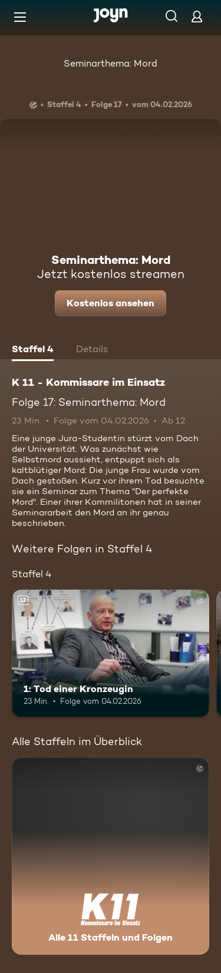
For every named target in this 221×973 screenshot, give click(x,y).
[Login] (197, 16)
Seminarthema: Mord (110, 63)
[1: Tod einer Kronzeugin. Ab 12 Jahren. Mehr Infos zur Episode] (110, 654)
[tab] (32, 350)
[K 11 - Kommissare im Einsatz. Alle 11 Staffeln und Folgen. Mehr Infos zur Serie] (110, 856)
